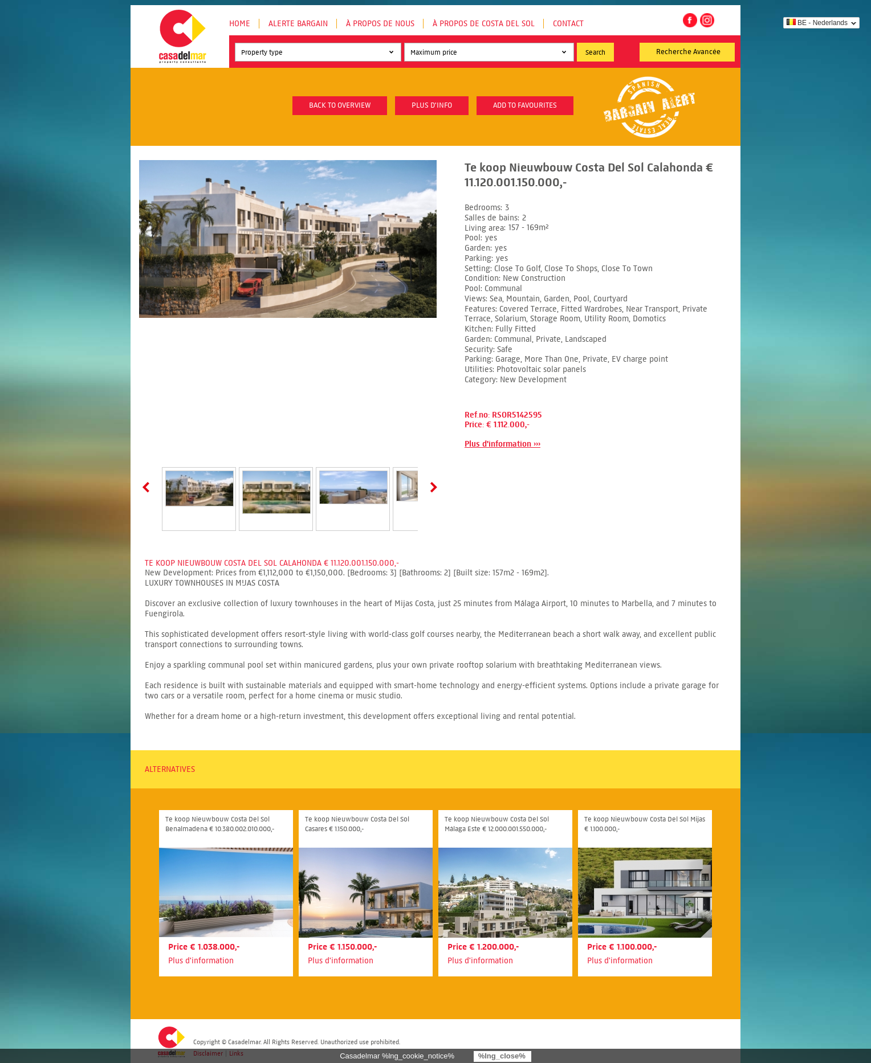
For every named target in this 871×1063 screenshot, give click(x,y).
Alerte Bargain (298, 23)
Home (239, 23)
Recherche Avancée (688, 51)
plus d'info (432, 105)
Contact (568, 23)
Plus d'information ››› (502, 444)
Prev (148, 487)
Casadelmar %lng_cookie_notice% (397, 1056)
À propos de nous (380, 23)
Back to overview (340, 105)
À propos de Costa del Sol (484, 23)
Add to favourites (525, 105)
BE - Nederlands (817, 23)
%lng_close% (502, 1056)
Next (431, 487)
